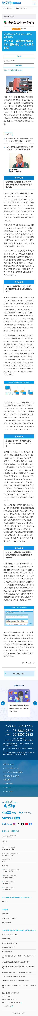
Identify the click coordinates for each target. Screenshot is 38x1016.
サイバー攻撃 (8, 784)
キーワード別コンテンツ (11, 768)
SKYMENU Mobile (19, 876)
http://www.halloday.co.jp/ (13, 70)
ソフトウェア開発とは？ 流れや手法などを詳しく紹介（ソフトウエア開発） (19, 957)
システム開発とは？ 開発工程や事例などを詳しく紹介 (16, 962)
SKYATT (19, 860)
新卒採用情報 (5, 914)
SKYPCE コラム (6, 939)
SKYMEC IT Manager (19, 854)
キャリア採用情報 (6, 922)
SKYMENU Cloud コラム (8, 947)
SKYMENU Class (19, 882)
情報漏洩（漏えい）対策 (11, 776)
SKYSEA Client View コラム (9, 943)
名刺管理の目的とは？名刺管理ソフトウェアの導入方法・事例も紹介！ (19, 986)
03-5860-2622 (23, 730)
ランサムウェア (9, 791)
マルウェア (7, 787)
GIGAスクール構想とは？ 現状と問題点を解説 (14, 976)
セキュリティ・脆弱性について (12, 1003)
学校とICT (4, 901)
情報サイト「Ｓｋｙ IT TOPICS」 (10, 934)
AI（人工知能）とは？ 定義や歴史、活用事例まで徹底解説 (16, 972)
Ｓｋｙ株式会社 (21, 1013)
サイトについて (6, 996)
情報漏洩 (7, 780)
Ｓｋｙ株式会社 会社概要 (9, 999)
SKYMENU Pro (19, 888)
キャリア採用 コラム (7, 952)
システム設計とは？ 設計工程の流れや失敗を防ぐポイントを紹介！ (18, 967)
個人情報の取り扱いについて (11, 993)
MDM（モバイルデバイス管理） (13, 772)
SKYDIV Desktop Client (19, 848)
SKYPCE (19, 842)
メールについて (7, 1006)
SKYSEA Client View (19, 836)
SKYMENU (5, 865)
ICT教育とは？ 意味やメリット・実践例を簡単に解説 (15, 981)
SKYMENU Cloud (19, 870)
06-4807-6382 (23, 734)
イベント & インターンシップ (9, 918)
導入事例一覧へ (19, 673)
